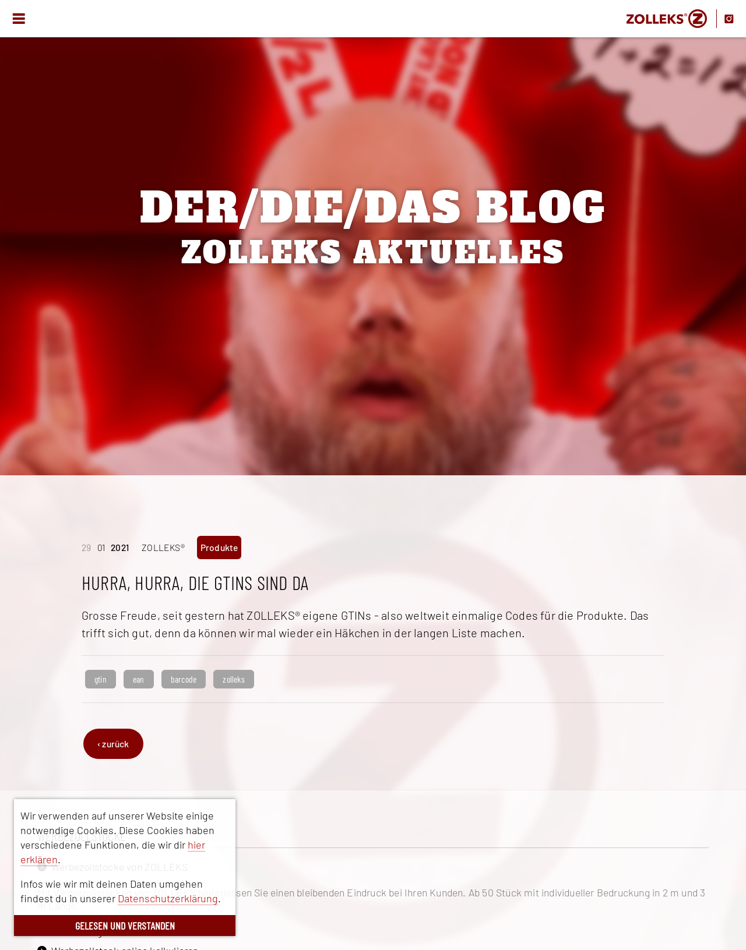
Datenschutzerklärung (168, 898)
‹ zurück (113, 743)
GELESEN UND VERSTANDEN (125, 925)
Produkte (219, 547)
